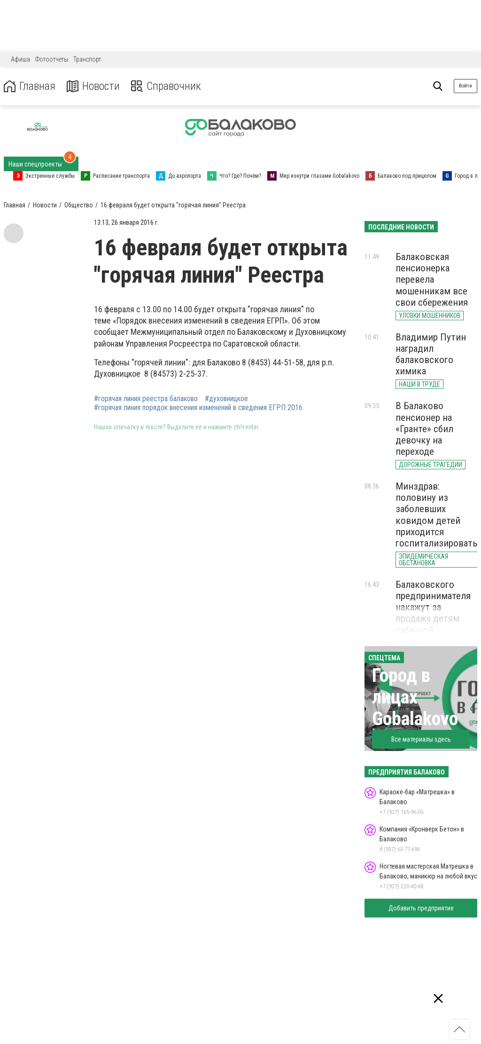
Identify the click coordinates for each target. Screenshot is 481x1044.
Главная (29, 86)
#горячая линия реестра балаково (146, 399)
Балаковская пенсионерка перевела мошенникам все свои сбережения (432, 279)
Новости (93, 86)
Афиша (20, 59)
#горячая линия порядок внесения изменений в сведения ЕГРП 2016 (198, 407)
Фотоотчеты (51, 59)
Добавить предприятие (421, 908)
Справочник (166, 86)
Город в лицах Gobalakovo (415, 697)
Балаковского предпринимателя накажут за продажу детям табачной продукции (433, 613)
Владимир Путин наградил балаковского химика (431, 354)
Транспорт (87, 59)
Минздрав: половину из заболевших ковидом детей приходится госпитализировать (437, 515)
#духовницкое (226, 399)
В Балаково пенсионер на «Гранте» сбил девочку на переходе (424, 428)
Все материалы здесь (421, 739)
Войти (465, 86)
